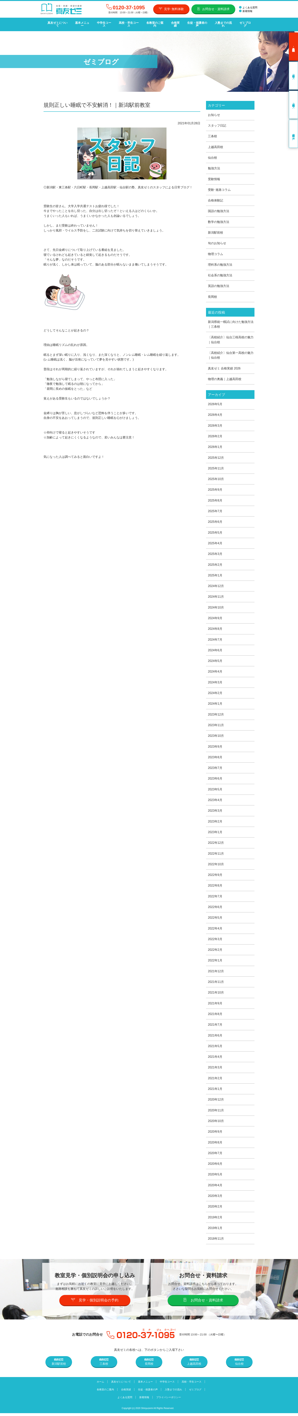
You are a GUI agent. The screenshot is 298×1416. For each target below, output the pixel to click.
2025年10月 (216, 477)
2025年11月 (216, 467)
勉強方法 (214, 165)
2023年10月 (216, 736)
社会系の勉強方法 (220, 273)
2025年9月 (215, 488)
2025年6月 (215, 520)
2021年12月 (216, 972)
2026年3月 (215, 424)
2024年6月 (215, 649)
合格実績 (174, 23)
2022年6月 (215, 908)
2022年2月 (215, 951)
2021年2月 (215, 1080)
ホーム (98, 1384)
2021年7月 (215, 1026)
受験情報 (214, 176)
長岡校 (212, 294)
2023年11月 (216, 725)
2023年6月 (215, 779)
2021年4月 (215, 1058)
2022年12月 (216, 843)
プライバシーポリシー (169, 1400)
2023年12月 (216, 714)
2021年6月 (215, 1037)
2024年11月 (216, 596)
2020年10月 (216, 1123)
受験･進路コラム (219, 187)
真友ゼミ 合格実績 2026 (224, 366)
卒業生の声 (293, 130)
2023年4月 (215, 800)
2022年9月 (215, 875)
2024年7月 (215, 639)
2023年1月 (215, 832)
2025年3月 (215, 553)
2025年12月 (216, 456)
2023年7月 (215, 768)
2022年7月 (215, 897)
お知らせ (214, 111)
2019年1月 (215, 1230)
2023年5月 (215, 789)
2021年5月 (215, 1047)
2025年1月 (215, 574)
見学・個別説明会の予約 (95, 1303)
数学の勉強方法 (218, 219)
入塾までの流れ (222, 23)
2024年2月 (215, 693)
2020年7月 (215, 1155)
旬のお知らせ (217, 240)
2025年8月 (215, 499)
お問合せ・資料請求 (213, 9)
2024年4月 (215, 671)
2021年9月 (215, 1004)
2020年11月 (216, 1112)
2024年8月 (215, 628)
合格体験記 (215, 197)
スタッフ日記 (217, 122)
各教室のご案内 (154, 23)
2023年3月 (215, 811)
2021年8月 (215, 1015)
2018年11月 (216, 1241)
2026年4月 (215, 413)
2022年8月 (215, 886)
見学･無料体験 (171, 9)
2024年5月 (215, 660)
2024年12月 (216, 585)
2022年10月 (216, 865)
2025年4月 (215, 542)
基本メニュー (81, 23)
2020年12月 (216, 1101)
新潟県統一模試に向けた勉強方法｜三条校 (231, 322)
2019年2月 (215, 1220)
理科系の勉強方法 (220, 262)
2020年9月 (215, 1133)
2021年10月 (216, 994)
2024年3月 (215, 682)
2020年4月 (215, 1187)
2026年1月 (215, 445)
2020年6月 (215, 1166)
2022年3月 (215, 940)
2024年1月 (215, 703)
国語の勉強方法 (218, 208)
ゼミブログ (243, 23)
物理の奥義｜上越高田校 (224, 377)
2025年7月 (215, 510)
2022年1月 (215, 961)
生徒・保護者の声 (195, 23)
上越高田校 (215, 144)
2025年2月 (215, 563)
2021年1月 (215, 1090)
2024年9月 (215, 617)
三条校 (212, 133)
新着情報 (245, 11)
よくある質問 (248, 7)
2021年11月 (216, 983)
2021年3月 (215, 1069)
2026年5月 (215, 402)
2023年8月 (215, 757)
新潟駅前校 (215, 230)
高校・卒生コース (128, 23)
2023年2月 (215, 822)
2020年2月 (215, 1209)
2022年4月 (215, 929)
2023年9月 (215, 746)
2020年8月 (215, 1144)
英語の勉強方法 (218, 283)
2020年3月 (215, 1198)
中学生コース (103, 23)
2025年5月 (215, 531)
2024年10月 (216, 607)
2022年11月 (216, 854)
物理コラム (215, 251)
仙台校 (212, 154)
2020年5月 (215, 1176)
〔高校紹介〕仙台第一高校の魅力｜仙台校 (231, 353)
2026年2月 (215, 434)
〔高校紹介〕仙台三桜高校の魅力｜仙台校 (231, 338)
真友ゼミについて (57, 23)
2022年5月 (215, 918)
